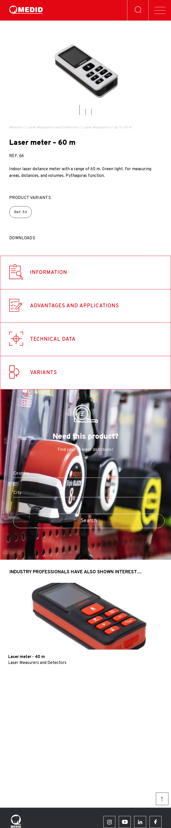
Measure (16, 127)
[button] (79, 110)
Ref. (20, 212)
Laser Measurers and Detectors (53, 127)
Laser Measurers (96, 127)
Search (89, 521)
